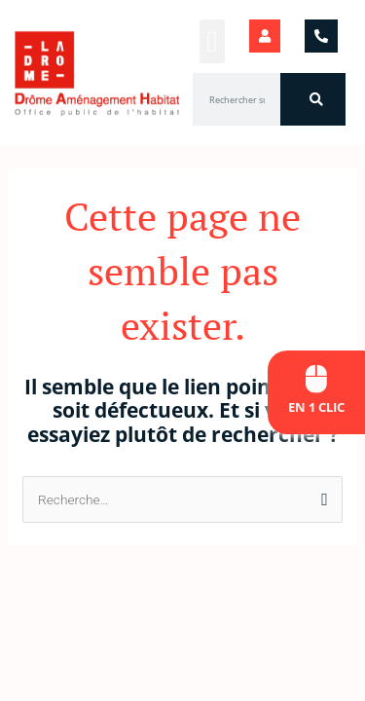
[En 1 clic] (317, 379)
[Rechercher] (313, 99)
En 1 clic (316, 407)
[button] (212, 41)
